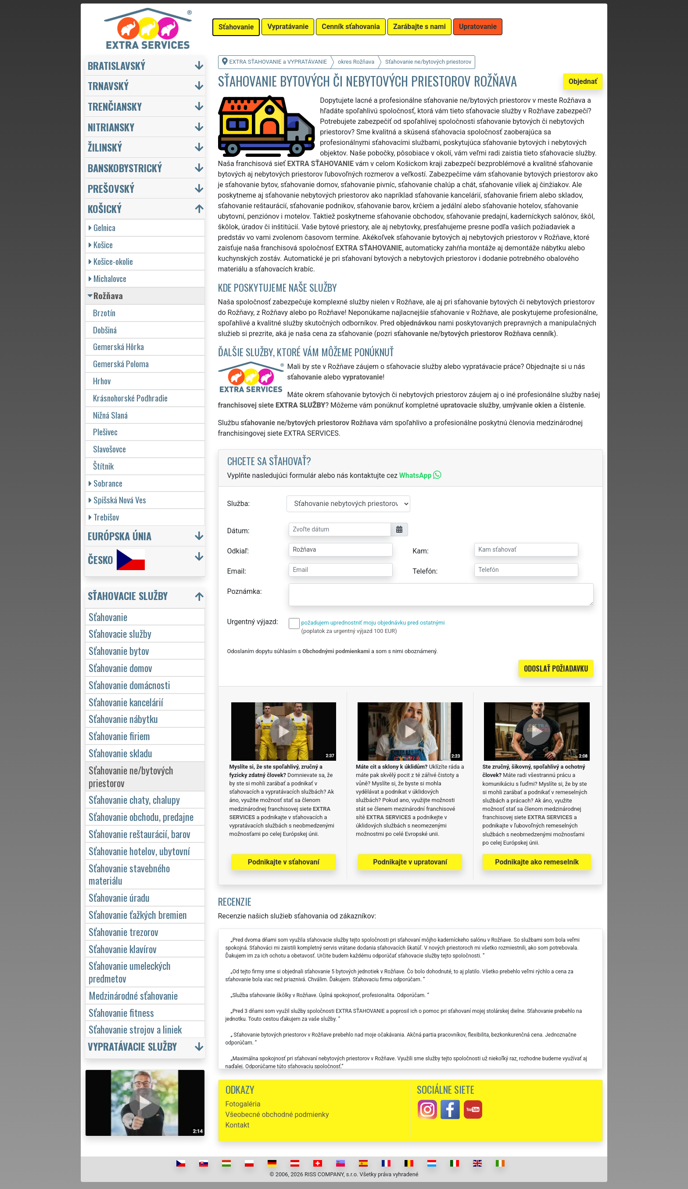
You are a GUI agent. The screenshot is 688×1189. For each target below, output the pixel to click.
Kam (419, 551)
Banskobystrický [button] (125, 167)
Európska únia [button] (119, 535)
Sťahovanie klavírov (123, 948)
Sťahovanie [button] (236, 27)
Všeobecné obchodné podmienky (277, 1114)
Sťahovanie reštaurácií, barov (139, 833)
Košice (101, 244)
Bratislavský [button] (116, 65)
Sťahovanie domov (120, 667)
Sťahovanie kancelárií (126, 701)
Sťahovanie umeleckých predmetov (130, 971)
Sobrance (105, 483)
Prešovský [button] (111, 188)
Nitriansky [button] (111, 126)
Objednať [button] (583, 81)
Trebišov (104, 516)
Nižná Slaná (110, 414)
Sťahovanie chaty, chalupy (134, 799)
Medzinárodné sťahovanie (133, 995)
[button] (146, 597)
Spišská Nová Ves (117, 499)
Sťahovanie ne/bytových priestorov (131, 776)
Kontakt (238, 1125)
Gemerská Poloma (121, 363)
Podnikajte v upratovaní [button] (410, 862)
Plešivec (105, 431)
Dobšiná (105, 329)
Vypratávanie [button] (287, 26)
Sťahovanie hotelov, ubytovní (139, 850)
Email (236, 571)
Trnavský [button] (108, 85)
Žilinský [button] (105, 147)
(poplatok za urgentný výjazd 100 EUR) (349, 631)
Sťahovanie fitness (121, 1012)
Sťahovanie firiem (119, 735)
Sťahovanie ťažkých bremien (138, 914)
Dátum (237, 531)
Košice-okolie (111, 261)
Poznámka (243, 591)
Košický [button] (105, 208)
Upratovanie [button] (478, 26)
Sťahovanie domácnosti (129, 684)
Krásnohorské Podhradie (130, 397)
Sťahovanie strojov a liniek (135, 1029)
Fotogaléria (243, 1104)
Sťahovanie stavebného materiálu (129, 874)
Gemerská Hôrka (118, 346)
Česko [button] (116, 559)
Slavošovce (109, 448)
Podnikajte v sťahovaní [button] (283, 862)
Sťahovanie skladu (120, 752)
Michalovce (107, 278)
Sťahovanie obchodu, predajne (141, 816)
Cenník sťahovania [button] (351, 26)
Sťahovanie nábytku (123, 718)
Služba (237, 503)
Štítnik (103, 465)
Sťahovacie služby (120, 633)
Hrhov (102, 380)
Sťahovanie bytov (119, 650)
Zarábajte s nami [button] (419, 26)
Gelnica (102, 227)
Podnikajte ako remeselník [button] (537, 862)
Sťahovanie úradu (119, 897)
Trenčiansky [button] (115, 106)
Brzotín (104, 312)
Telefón (424, 571)
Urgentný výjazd (251, 622)
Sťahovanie (108, 616)
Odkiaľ (237, 551)
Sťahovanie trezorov (123, 931)
